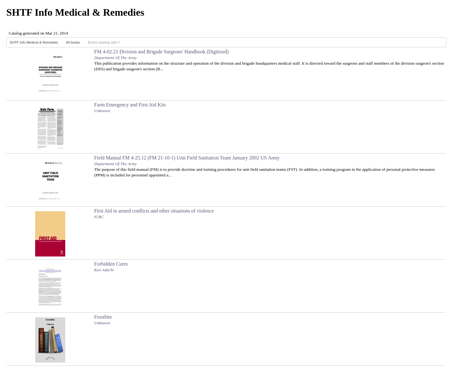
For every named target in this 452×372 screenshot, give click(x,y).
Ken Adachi (104, 269)
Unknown (102, 110)
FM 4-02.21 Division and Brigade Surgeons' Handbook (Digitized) (161, 51)
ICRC (99, 216)
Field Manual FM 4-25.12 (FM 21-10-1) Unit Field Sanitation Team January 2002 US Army (187, 157)
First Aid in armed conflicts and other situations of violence (154, 210)
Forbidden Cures (111, 264)
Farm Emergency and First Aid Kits (130, 104)
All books (73, 42)
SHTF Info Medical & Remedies (34, 42)
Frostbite (103, 317)
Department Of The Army (115, 57)
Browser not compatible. (53, 30)
